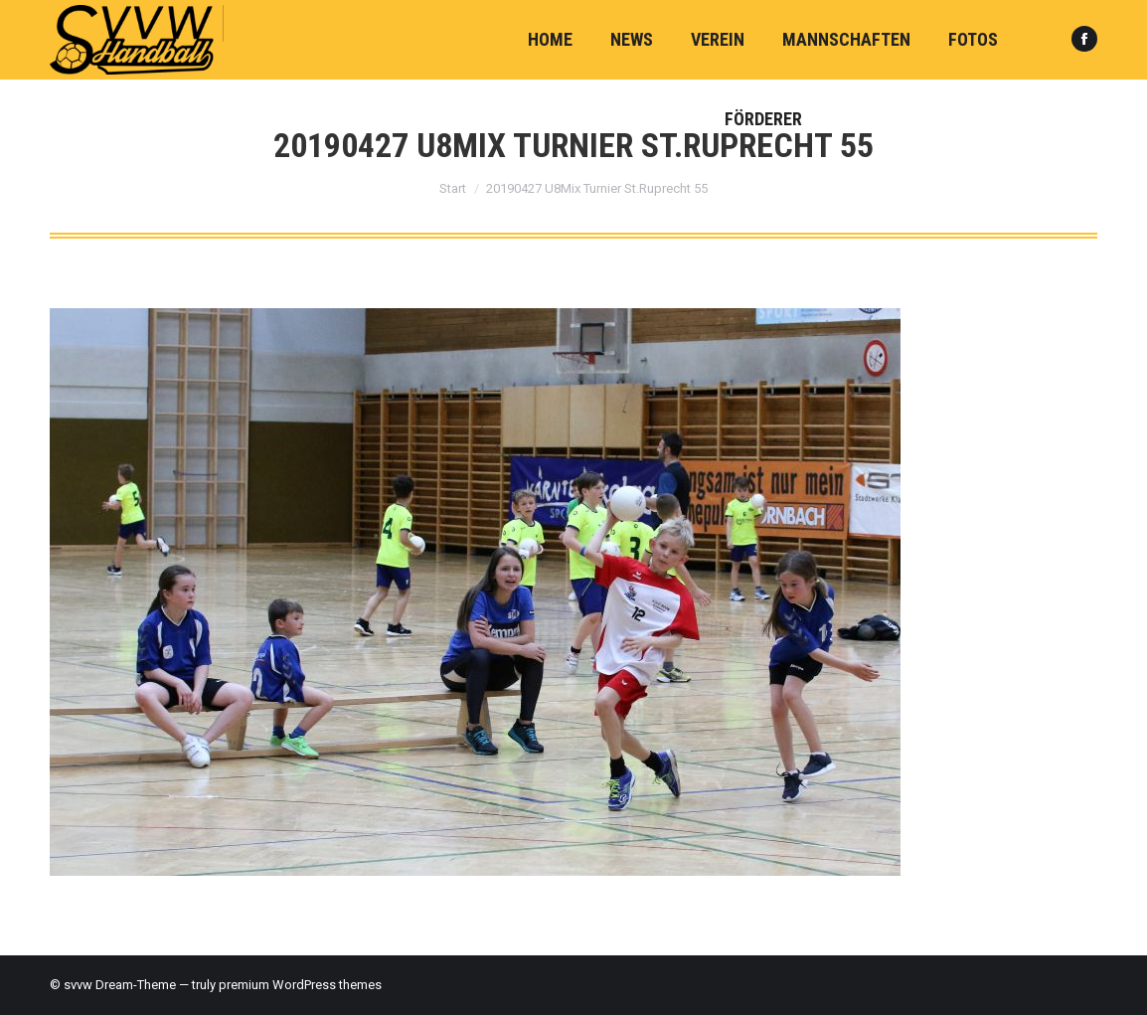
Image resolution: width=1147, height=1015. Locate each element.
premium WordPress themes (300, 984)
